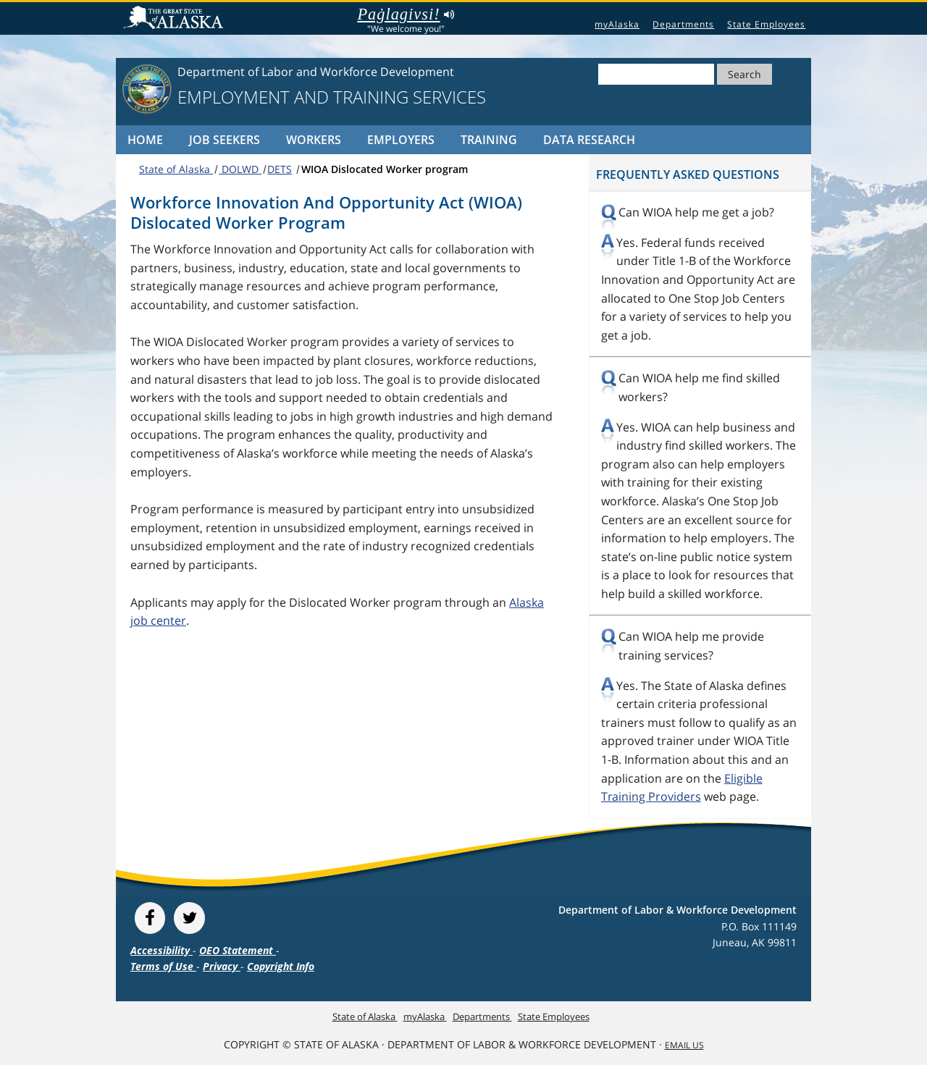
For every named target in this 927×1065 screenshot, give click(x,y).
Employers (401, 140)
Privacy (221, 966)
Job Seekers (224, 140)
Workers (313, 140)
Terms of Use (163, 966)
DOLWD (240, 169)
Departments (683, 24)
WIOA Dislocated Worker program (384, 169)
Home (145, 140)
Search (744, 74)
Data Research (589, 140)
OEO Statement (237, 950)
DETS (279, 169)
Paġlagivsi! (405, 14)
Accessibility (161, 950)
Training (489, 140)
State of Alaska (175, 19)
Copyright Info (280, 966)
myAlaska (617, 24)
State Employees (766, 24)
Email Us (684, 1045)
